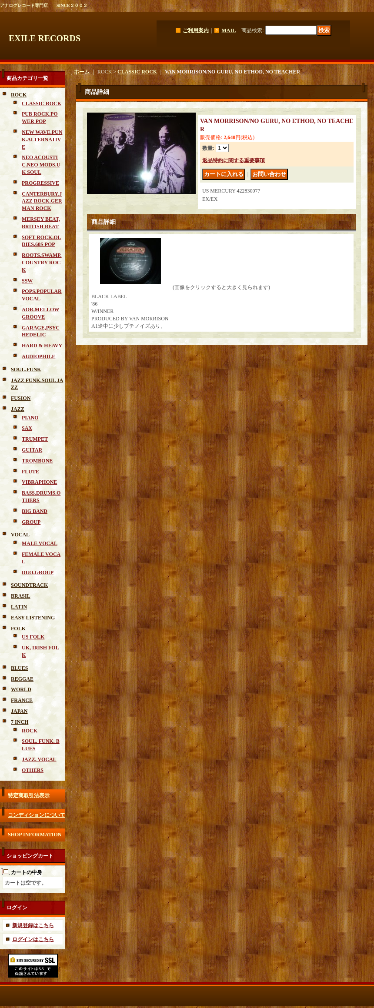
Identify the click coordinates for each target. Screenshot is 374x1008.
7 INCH (19, 722)
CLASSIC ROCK (41, 103)
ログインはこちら (33, 939)
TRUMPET (35, 439)
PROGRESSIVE (40, 183)
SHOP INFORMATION (34, 835)
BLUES (19, 668)
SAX (27, 428)
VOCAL (20, 535)
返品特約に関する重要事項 (233, 160)
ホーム (82, 72)
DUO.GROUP (37, 572)
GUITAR (32, 450)
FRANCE (22, 700)
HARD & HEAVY (42, 346)
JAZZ (17, 409)
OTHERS (32, 770)
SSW (27, 281)
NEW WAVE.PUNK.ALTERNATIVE (42, 139)
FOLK (18, 628)
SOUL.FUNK (26, 369)
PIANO (30, 418)
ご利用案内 (196, 30)
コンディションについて (36, 815)
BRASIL (20, 596)
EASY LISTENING (33, 618)
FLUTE (30, 472)
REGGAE (22, 679)
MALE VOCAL (39, 543)
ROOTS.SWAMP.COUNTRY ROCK (42, 262)
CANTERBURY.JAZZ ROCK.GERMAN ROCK (42, 201)
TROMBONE (37, 461)
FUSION (20, 398)
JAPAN (19, 711)
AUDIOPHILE (38, 356)
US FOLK (33, 637)
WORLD (21, 689)
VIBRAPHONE (39, 482)
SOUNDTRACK (29, 585)
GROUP (31, 522)
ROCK (19, 95)
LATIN (19, 607)
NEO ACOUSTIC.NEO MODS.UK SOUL (41, 164)
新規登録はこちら (33, 925)
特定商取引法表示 (29, 795)
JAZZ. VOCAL (39, 759)
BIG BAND (34, 511)
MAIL (228, 30)
